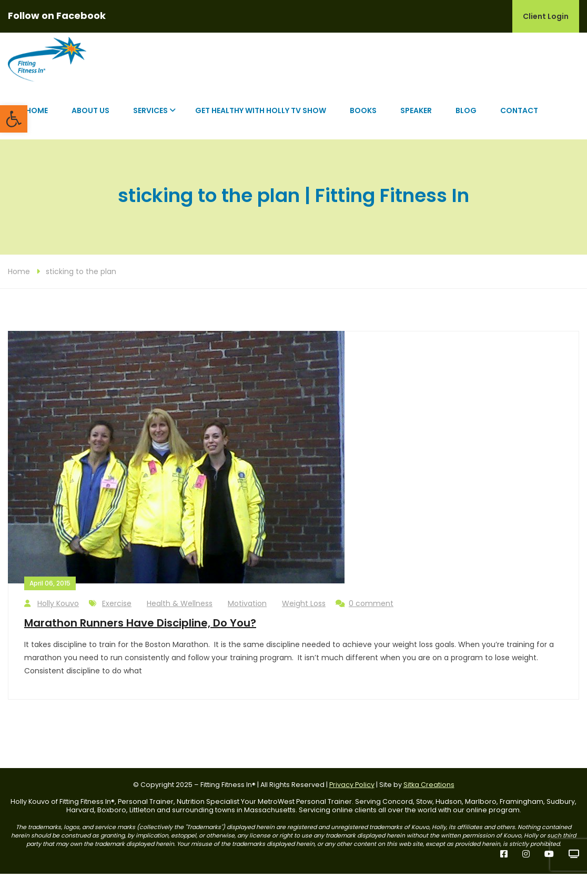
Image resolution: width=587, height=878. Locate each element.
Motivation (247, 607)
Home (37, 114)
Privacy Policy (352, 788)
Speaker (416, 114)
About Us (90, 114)
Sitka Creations (428, 788)
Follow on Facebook (57, 15)
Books (363, 114)
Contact (519, 114)
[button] (13, 119)
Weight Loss (304, 607)
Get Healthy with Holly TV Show (260, 114)
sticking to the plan (81, 275)
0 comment (364, 607)
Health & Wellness (179, 607)
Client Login (546, 16)
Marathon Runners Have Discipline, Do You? (140, 627)
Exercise (116, 607)
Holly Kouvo (51, 607)
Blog (466, 114)
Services (150, 114)
